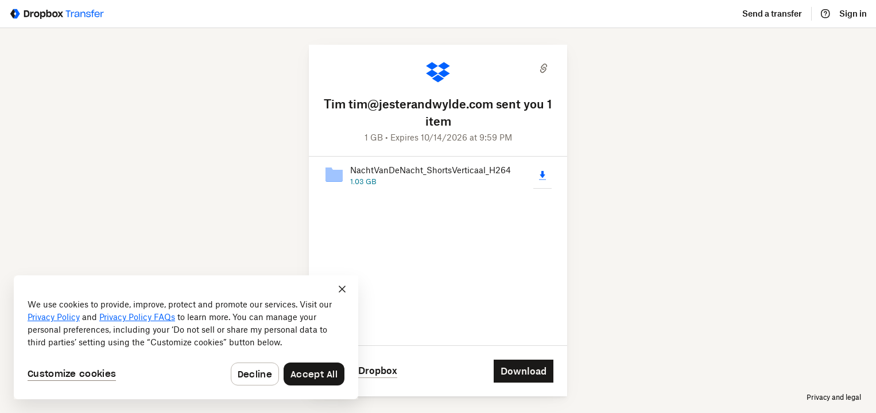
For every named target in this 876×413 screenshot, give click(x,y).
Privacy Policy (54, 317)
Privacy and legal (834, 397)
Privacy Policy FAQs (137, 317)
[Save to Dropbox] (360, 360)
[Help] (825, 14)
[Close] (342, 289)
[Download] (542, 187)
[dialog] (186, 337)
